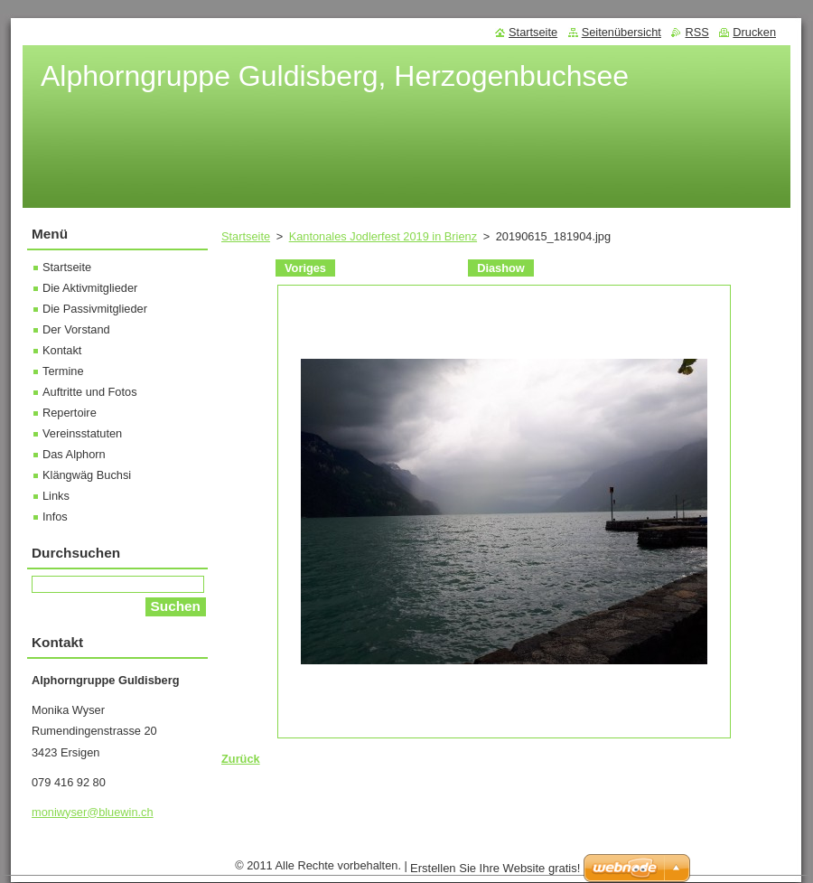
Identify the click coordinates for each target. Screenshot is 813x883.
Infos (55, 516)
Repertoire (69, 412)
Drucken (754, 32)
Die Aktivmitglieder (89, 288)
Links (56, 496)
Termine (63, 371)
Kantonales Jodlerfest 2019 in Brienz (383, 236)
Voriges (305, 268)
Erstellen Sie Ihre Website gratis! (495, 868)
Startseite (245, 236)
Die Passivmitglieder (94, 308)
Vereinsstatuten (82, 433)
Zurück (240, 759)
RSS (696, 32)
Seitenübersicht (621, 32)
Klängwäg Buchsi (86, 475)
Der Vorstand (76, 329)
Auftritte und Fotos (89, 392)
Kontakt (61, 350)
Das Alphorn (74, 454)
